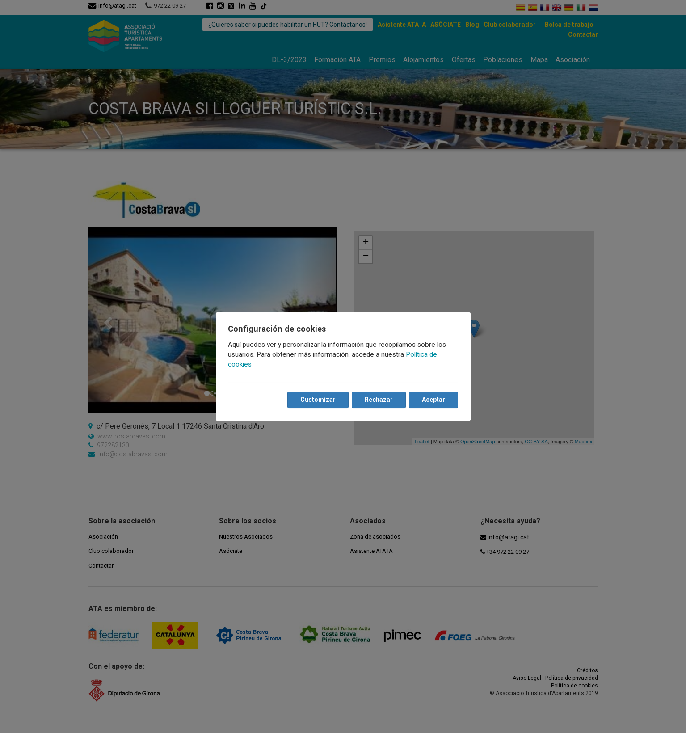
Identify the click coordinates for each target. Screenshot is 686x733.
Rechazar (379, 400)
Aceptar (433, 400)
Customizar (318, 400)
